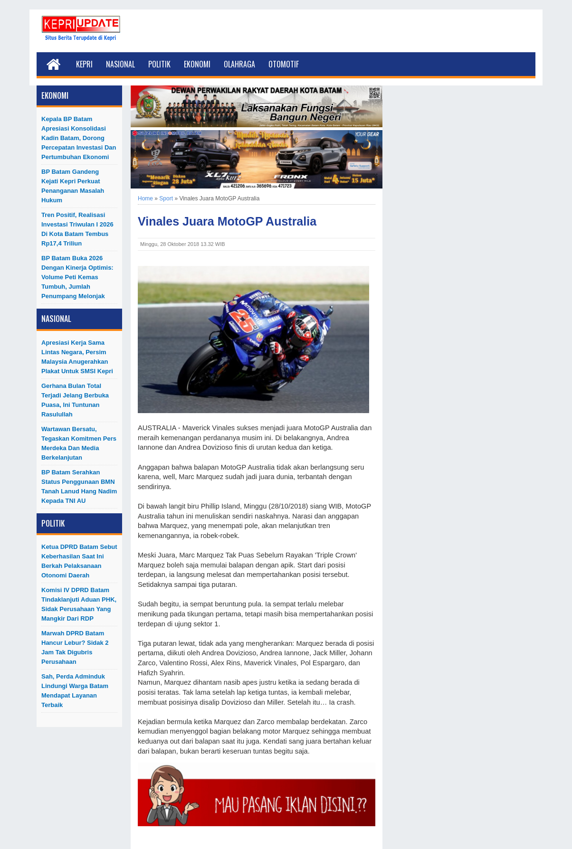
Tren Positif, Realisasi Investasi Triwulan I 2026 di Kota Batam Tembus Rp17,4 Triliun (77, 229)
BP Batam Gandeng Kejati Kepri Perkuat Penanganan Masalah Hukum (72, 186)
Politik (159, 64)
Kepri (84, 64)
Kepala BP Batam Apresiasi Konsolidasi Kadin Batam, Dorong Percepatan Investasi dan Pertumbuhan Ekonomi (78, 137)
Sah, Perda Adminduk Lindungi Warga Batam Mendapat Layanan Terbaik (74, 690)
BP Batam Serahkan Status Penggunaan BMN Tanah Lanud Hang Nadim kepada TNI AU (79, 486)
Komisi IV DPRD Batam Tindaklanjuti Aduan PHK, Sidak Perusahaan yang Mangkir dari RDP (78, 604)
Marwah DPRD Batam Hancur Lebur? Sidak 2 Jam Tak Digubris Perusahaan (75, 647)
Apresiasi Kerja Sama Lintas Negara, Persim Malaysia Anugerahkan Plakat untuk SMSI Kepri (77, 357)
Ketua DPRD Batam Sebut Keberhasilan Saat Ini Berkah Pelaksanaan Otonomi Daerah (79, 561)
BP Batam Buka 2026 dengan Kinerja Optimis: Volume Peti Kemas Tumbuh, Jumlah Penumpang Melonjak (77, 277)
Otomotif (283, 64)
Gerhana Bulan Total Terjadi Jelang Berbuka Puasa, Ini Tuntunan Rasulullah (75, 400)
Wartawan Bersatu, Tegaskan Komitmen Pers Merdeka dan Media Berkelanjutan (78, 443)
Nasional (120, 64)
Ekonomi (197, 64)
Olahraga (239, 64)
